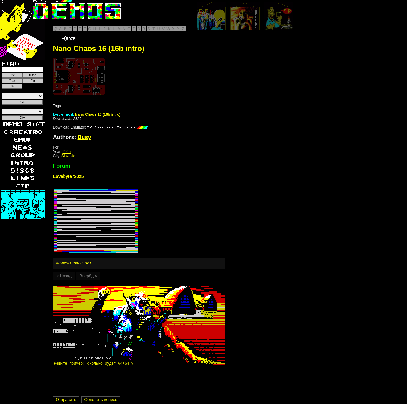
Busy (84, 137)
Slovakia (68, 156)
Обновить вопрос (100, 400)
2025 (66, 152)
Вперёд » (88, 276)
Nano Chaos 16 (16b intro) (87, 114)
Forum (61, 166)
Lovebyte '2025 (68, 176)
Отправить (66, 400)
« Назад (64, 276)
